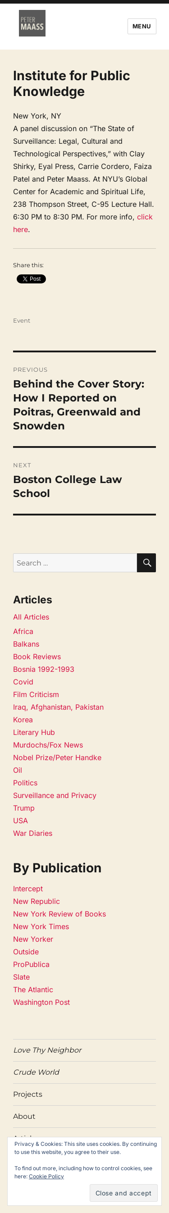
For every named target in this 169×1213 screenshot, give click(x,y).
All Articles (31, 616)
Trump (24, 807)
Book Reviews (37, 656)
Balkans (26, 643)
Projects (27, 1094)
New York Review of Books (59, 913)
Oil (17, 770)
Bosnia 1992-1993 (43, 669)
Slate (21, 976)
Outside (26, 951)
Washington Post (41, 1002)
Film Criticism (36, 694)
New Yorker (33, 939)
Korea (23, 719)
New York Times (41, 926)
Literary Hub (34, 732)
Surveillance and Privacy (54, 795)
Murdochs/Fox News (48, 744)
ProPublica (31, 964)
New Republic (36, 901)
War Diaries (32, 833)
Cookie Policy (46, 1176)
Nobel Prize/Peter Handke (57, 757)
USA (20, 820)
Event (21, 320)
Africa (23, 631)
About (24, 1116)
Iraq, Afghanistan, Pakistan (58, 706)
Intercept (28, 888)
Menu (141, 26)
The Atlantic (33, 989)
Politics (25, 782)
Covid (23, 681)
